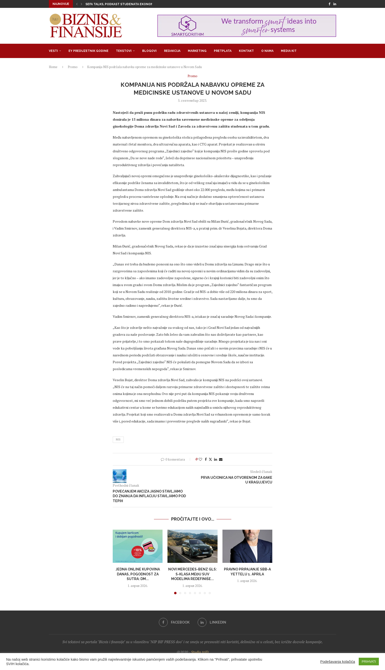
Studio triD (199, 652)
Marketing (197, 51)
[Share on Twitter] (210, 459)
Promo (73, 67)
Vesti (53, 51)
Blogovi (149, 51)
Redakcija (172, 51)
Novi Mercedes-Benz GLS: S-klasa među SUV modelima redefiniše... (192, 574)
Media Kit (289, 51)
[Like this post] (200, 459)
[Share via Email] (220, 459)
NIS (118, 439)
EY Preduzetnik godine (89, 51)
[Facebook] (329, 4)
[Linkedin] (334, 4)
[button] (77, 4)
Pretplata (223, 51)
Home (53, 67)
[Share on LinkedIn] (215, 459)
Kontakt (246, 51)
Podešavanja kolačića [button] (337, 662)
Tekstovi (124, 51)
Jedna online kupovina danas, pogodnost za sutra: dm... (138, 574)
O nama (267, 51)
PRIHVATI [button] (369, 661)
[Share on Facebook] (206, 459)
